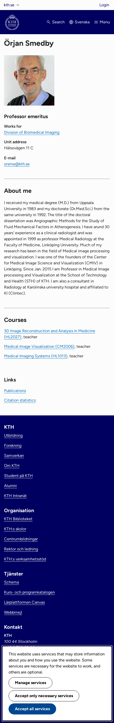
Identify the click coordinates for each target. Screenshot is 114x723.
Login (104, 5)
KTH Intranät (15, 495)
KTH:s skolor (15, 528)
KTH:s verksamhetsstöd (25, 559)
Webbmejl (13, 612)
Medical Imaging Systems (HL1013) (35, 356)
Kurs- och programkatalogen (29, 592)
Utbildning (13, 435)
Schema (11, 582)
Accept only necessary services (44, 695)
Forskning (12, 445)
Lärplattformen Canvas (24, 602)
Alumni (10, 485)
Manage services (30, 682)
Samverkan (14, 455)
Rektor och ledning (21, 549)
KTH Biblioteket (18, 518)
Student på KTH (18, 475)
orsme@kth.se (17, 164)
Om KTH (11, 465)
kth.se (9, 5)
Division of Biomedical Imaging (31, 132)
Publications (15, 390)
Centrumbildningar (21, 539)
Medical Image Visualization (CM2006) (39, 346)
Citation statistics (20, 400)
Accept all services (32, 708)
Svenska (82, 22)
